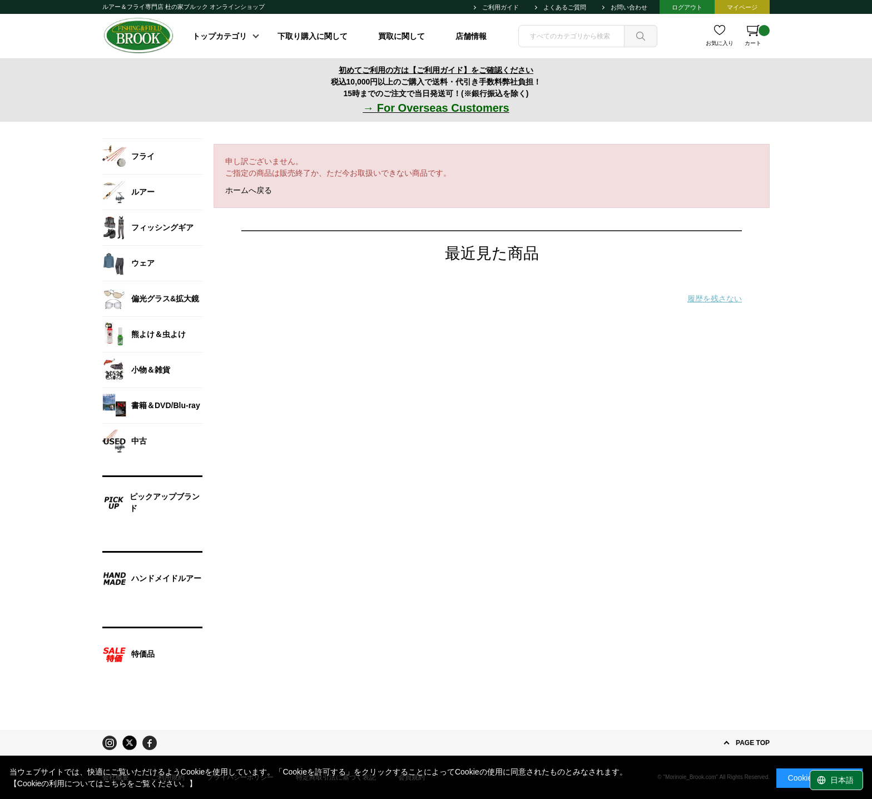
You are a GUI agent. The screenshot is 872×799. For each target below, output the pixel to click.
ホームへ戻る (248, 190)
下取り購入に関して (313, 36)
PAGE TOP (753, 743)
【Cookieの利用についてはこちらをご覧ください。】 (103, 783)
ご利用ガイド (500, 7)
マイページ (742, 7)
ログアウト (687, 7)
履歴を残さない (714, 298)
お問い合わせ (629, 7)
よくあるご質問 (564, 7)
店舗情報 (471, 36)
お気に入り (720, 43)
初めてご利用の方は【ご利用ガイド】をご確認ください (436, 70)
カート (757, 35)
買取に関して (401, 36)
